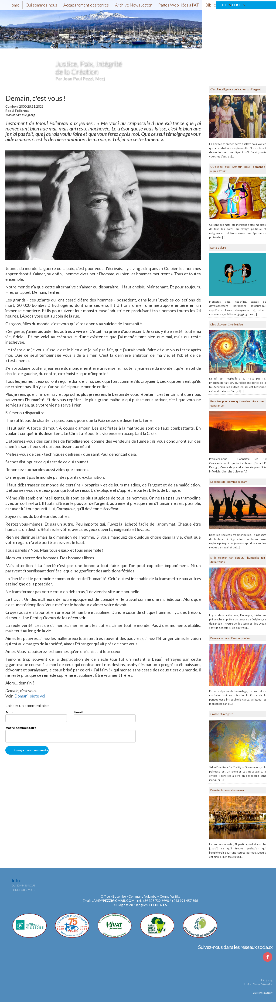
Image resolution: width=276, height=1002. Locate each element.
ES (243, 5)
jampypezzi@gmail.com (113, 901)
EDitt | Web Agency (262, 993)
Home (13, 4)
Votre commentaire (21, 728)
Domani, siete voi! (30, 695)
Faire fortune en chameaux (227, 790)
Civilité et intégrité (221, 714)
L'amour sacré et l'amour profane (230, 638)
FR (236, 5)
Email (78, 712)
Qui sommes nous (23, 885)
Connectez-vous (23, 889)
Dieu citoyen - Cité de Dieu (226, 324)
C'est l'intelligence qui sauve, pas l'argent (235, 89)
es (165, 905)
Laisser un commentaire (27, 705)
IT (222, 5)
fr (160, 905)
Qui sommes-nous (41, 4)
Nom (9, 712)
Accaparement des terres (86, 4)
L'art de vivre (218, 247)
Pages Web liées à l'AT (178, 4)
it (151, 905)
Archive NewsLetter (133, 4)
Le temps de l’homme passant (228, 481)
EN (229, 5)
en (155, 905)
